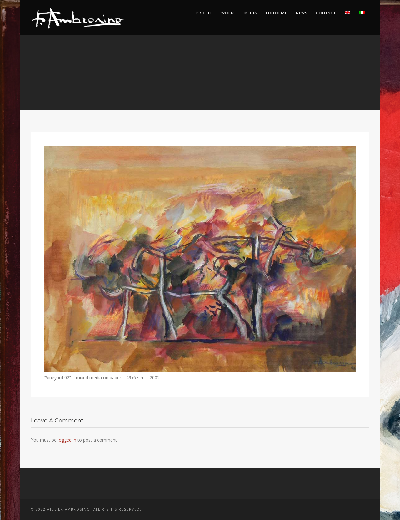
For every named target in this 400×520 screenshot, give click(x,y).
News (301, 13)
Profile (204, 13)
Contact (326, 13)
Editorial (276, 13)
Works (228, 13)
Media (250, 13)
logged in (67, 440)
